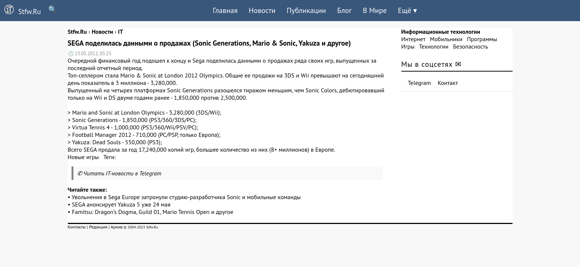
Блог (344, 10)
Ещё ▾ (407, 10)
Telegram (419, 82)
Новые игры (83, 157)
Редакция (98, 227)
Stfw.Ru (20, 10)
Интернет (413, 39)
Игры (408, 46)
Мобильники (446, 39)
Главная (225, 10)
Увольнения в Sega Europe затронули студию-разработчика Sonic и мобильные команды (186, 197)
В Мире (375, 10)
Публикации (306, 10)
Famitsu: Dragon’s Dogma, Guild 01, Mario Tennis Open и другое (152, 211)
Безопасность (470, 46)
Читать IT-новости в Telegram (122, 173)
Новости (262, 10)
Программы (482, 39)
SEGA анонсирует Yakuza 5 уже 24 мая (121, 204)
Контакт (448, 82)
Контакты (77, 227)
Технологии (433, 46)
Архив (116, 227)
